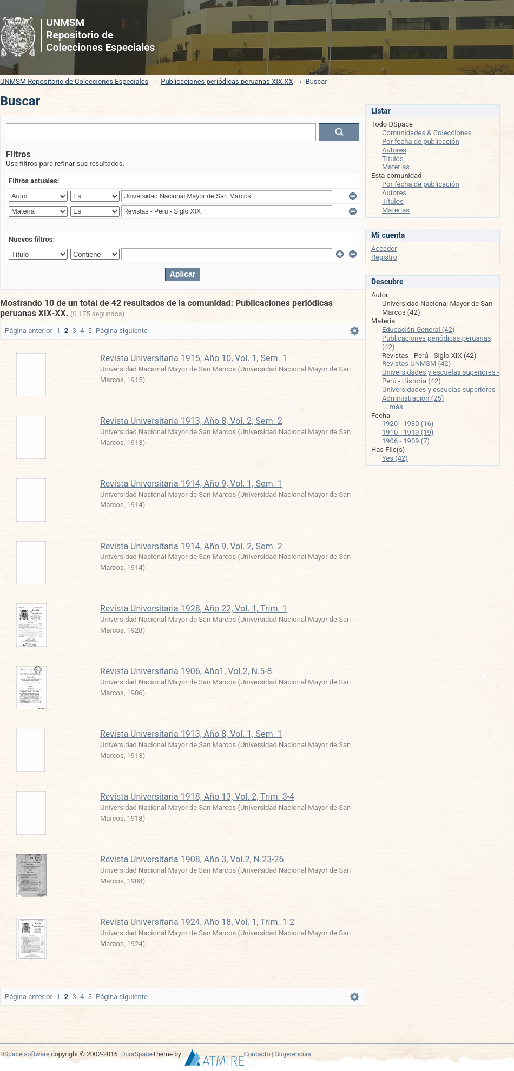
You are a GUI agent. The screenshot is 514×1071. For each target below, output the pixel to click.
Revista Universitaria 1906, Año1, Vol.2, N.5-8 (186, 671)
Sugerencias (293, 1054)
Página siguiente (122, 331)
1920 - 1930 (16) (407, 424)
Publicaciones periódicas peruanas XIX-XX (227, 81)
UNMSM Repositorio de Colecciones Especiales (74, 81)
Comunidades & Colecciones (427, 133)
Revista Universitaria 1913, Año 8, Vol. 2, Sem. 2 (191, 421)
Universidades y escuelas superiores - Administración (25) (440, 393)
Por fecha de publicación (420, 141)
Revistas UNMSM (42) (416, 364)
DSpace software (24, 1054)
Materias (396, 167)
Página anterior (28, 331)
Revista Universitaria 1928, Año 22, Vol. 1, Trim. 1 (193, 608)
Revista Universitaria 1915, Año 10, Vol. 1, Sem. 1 (193, 358)
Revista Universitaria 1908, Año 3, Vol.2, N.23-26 (192, 859)
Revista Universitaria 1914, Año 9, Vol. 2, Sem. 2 (191, 546)
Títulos (393, 159)
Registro (384, 257)
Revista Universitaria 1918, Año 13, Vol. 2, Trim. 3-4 (197, 796)
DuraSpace (137, 1054)
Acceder (384, 248)
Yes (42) (395, 458)
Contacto (257, 1054)
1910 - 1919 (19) (407, 432)
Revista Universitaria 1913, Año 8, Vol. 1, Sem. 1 (191, 734)
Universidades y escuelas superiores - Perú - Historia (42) (440, 376)
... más (392, 407)
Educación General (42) (418, 329)
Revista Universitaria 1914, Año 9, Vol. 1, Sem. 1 (191, 483)
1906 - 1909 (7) (406, 441)
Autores (394, 150)
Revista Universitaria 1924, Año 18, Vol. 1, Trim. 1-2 (197, 922)
